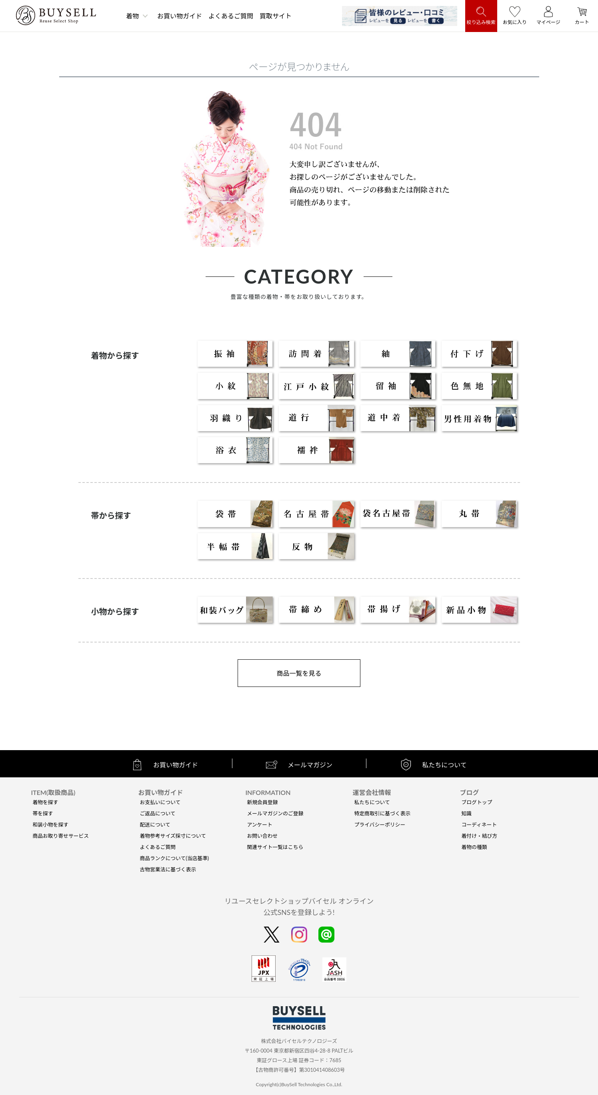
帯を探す (42, 813)
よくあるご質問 (230, 16)
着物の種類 (474, 847)
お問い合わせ (262, 836)
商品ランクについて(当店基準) (174, 858)
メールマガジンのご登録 (275, 813)
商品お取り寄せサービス (60, 836)
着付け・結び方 (480, 836)
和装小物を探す (50, 824)
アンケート (259, 824)
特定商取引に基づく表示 (382, 813)
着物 (132, 16)
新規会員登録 (262, 802)
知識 (467, 813)
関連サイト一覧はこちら (275, 847)
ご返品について (157, 813)
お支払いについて (160, 802)
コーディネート (479, 824)
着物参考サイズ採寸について (173, 836)
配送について (155, 824)
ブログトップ (477, 802)
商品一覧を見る (298, 673)
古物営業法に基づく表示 (168, 869)
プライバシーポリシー (379, 824)
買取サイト (276, 16)
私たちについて (372, 802)
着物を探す (45, 802)
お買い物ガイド (179, 16)
